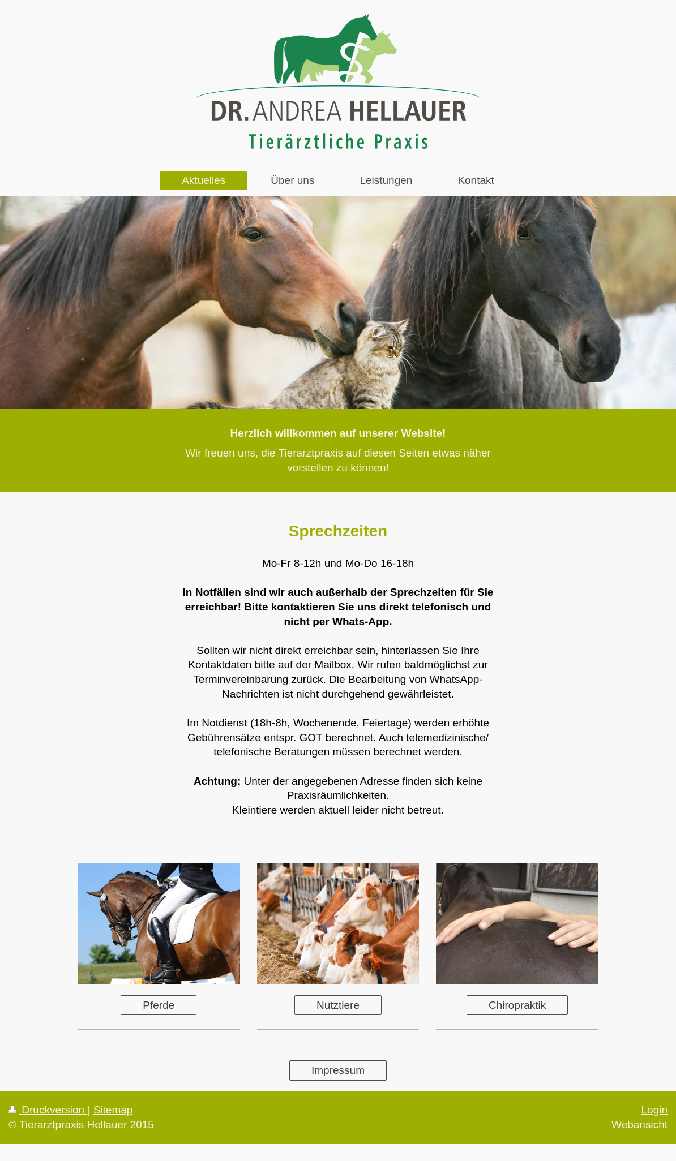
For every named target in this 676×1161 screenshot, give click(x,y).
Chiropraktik (517, 1005)
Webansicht (639, 1124)
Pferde (158, 1005)
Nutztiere (338, 1005)
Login (654, 1110)
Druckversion (47, 1110)
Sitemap (113, 1110)
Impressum (338, 1070)
